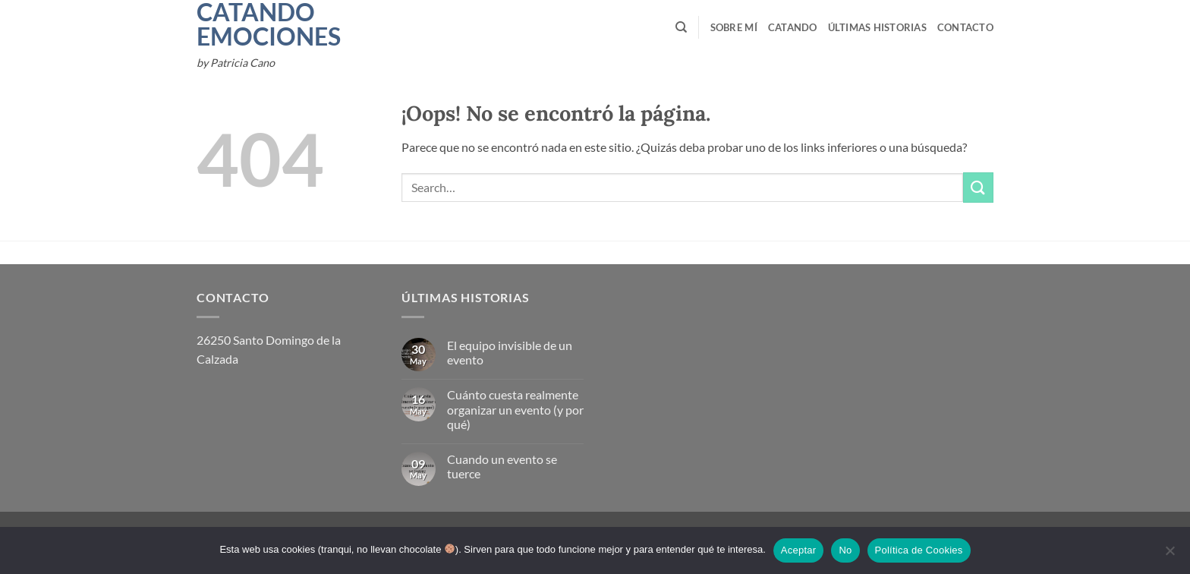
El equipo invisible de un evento (509, 352)
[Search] (681, 27)
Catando (792, 27)
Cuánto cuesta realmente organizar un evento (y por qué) (515, 408)
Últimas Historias (877, 27)
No (845, 550)
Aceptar (799, 550)
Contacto (965, 27)
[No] (1169, 555)
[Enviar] (978, 187)
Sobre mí (733, 27)
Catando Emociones (248, 24)
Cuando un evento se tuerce (502, 466)
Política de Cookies (919, 550)
